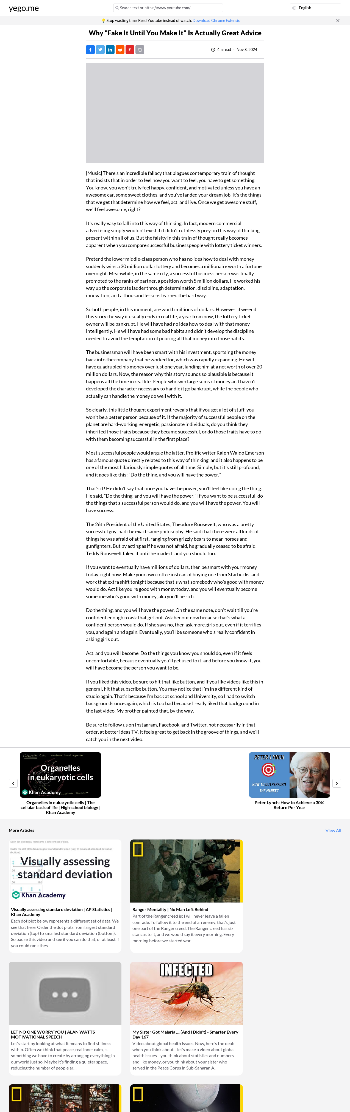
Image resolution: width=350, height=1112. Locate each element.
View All (333, 830)
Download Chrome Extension (218, 20)
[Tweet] (100, 49)
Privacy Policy (100, 1101)
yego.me (24, 8)
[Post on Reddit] (120, 49)
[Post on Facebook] (90, 49)
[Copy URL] (139, 49)
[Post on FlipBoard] (130, 49)
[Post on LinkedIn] (110, 49)
